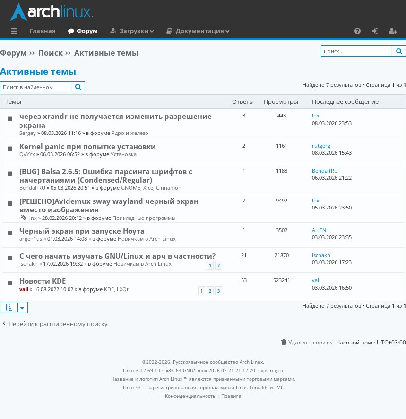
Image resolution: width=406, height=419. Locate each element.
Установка (124, 154)
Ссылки (15, 32)
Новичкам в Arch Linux (147, 238)
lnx (316, 115)
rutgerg (321, 145)
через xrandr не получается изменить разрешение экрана (115, 120)
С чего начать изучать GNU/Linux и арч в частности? (117, 255)
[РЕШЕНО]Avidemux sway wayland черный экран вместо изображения (109, 205)
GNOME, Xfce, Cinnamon (151, 187)
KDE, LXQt (116, 289)
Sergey (27, 132)
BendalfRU (32, 187)
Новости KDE (42, 280)
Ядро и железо (130, 132)
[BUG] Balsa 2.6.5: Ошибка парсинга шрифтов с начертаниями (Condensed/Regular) (105, 175)
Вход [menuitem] (378, 32)
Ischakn (28, 263)
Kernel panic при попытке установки (87, 146)
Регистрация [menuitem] (394, 32)
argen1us (30, 238)
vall (23, 289)
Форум (87, 30)
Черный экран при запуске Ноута (82, 230)
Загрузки (134, 30)
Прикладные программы (143, 217)
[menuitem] (357, 31)
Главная (42, 30)
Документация (200, 30)
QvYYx (27, 154)
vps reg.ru (272, 370)
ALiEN (319, 230)
